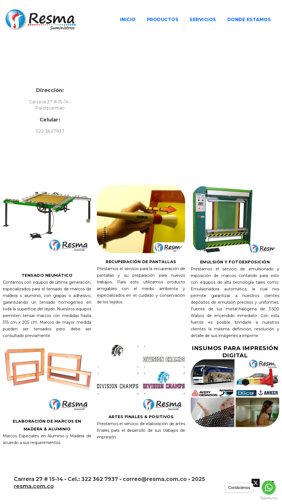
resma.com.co (34, 486)
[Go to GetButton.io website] (269, 498)
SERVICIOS (203, 19)
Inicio (128, 19)
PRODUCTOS (163, 19)
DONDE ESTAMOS (249, 19)
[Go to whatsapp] (269, 488)
